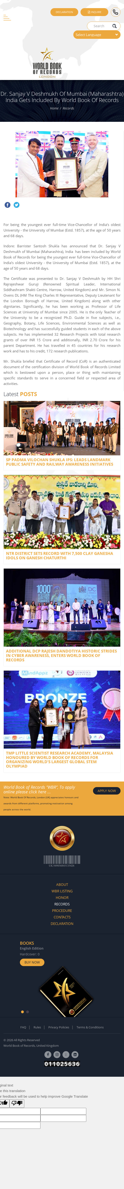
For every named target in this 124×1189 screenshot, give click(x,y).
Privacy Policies (58, 1027)
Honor (62, 897)
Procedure (62, 910)
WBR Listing (62, 891)
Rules (37, 1027)
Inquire (94, 12)
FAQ (23, 1027)
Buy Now (32, 962)
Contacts (62, 917)
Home (54, 108)
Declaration (64, 12)
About (62, 884)
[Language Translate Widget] (97, 34)
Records (68, 108)
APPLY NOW (107, 790)
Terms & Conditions (90, 1027)
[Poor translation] (16, 1103)
